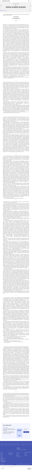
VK (17, 454)
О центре (26, 454)
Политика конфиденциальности (3, 459)
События (2, 456)
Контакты (26, 455)
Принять (29, 468)
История (1, 453)
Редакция (2, 454)
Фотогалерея (2, 457)
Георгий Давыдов (5, 427)
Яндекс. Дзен (18, 456)
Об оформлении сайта (3, 458)
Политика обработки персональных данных (3, 461)
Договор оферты (10, 454)
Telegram (18, 453)
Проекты (2, 455)
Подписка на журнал (11, 453)
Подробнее (2, 468)
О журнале (26, 453)
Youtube (18, 455)
